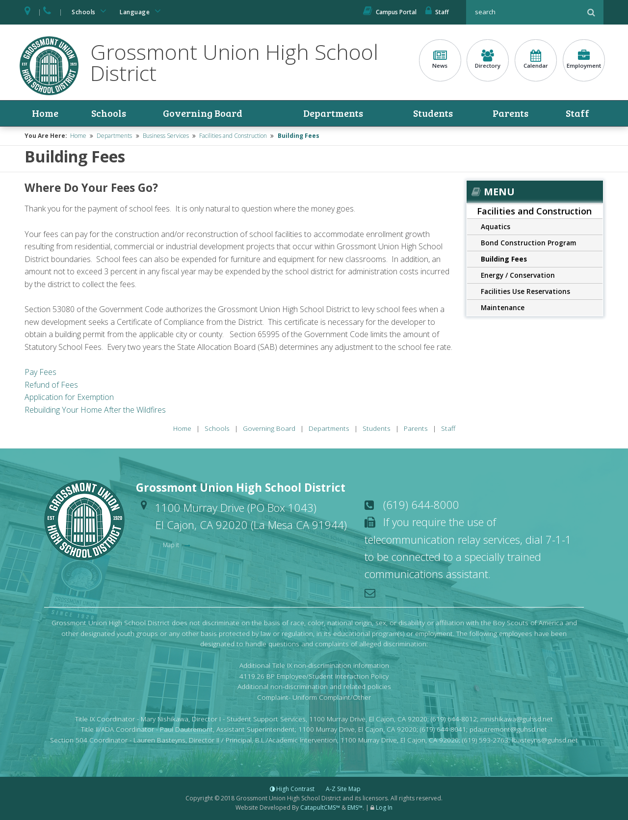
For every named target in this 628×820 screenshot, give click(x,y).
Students (433, 113)
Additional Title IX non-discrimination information (314, 665)
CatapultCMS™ (320, 807)
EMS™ (355, 807)
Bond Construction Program (528, 242)
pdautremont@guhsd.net (508, 729)
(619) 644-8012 (454, 718)
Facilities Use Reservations (525, 291)
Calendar (535, 59)
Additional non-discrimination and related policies (314, 686)
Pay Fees (40, 372)
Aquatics (495, 226)
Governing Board (203, 113)
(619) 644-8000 (421, 504)
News (440, 59)
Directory (487, 59)
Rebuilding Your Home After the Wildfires (95, 409)
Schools (91, 11)
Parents (510, 113)
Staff (437, 12)
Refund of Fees (51, 384)
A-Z (343, 789)
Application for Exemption (69, 397)
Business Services (166, 136)
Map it (172, 545)
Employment (583, 59)
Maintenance (502, 307)
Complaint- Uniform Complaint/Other (314, 697)
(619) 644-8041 (443, 729)
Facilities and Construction (233, 136)
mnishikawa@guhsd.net (516, 718)
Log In (384, 807)
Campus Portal (390, 12)
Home (45, 113)
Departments (333, 113)
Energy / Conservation (518, 275)
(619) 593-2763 (485, 739)
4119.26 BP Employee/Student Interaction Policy (314, 676)
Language (142, 11)
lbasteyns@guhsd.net (545, 739)
